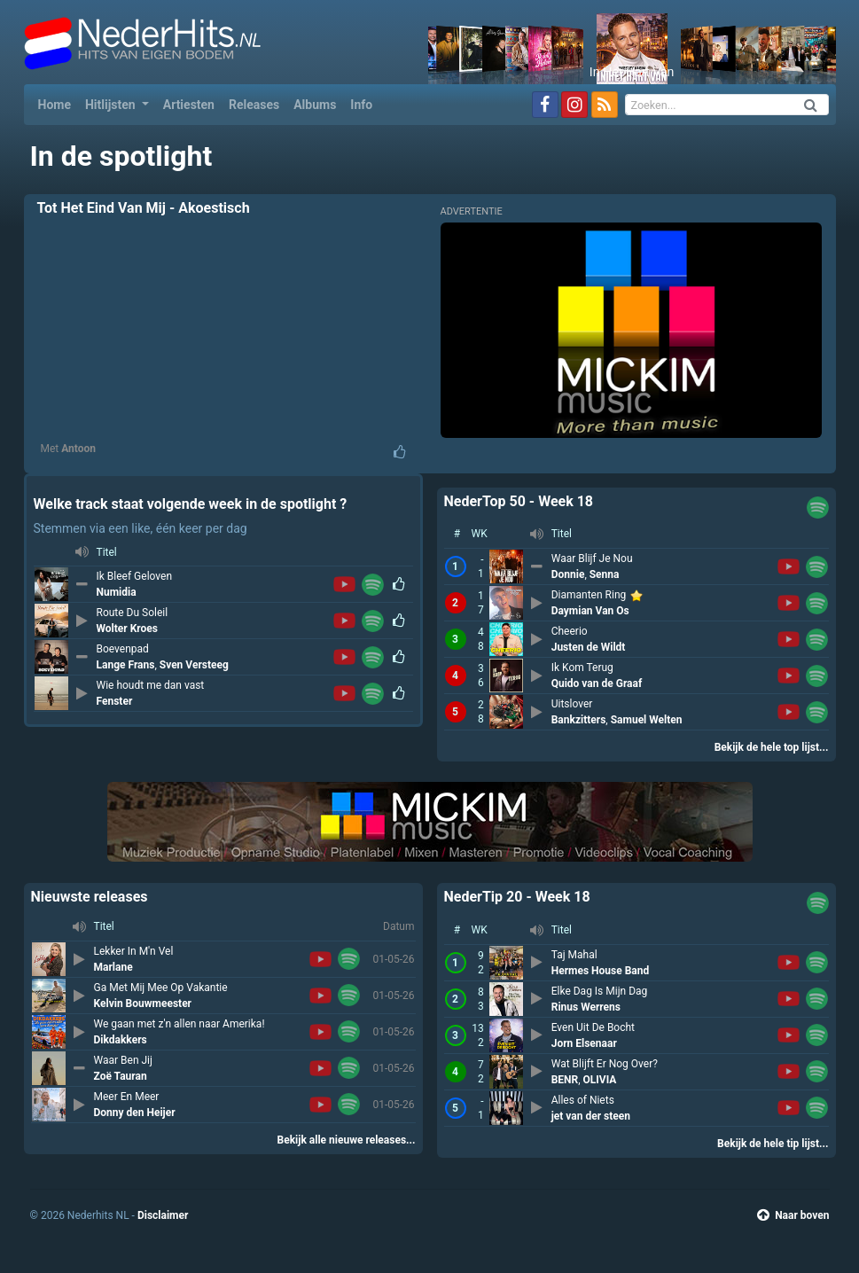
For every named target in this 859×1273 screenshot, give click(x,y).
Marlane (113, 967)
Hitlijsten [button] (111, 105)
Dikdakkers (120, 1040)
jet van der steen (590, 1116)
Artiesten (189, 105)
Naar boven (793, 1215)
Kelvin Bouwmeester (143, 1003)
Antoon (78, 448)
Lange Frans (126, 665)
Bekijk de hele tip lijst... (772, 1143)
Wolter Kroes (127, 628)
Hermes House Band (600, 971)
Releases (254, 105)
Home (58, 103)
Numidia (117, 592)
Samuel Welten (647, 720)
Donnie (568, 574)
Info (361, 105)
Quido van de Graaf (597, 683)
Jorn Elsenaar (584, 1043)
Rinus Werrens (586, 1007)
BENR (565, 1080)
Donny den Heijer (135, 1112)
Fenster (115, 701)
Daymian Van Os (590, 611)
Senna (605, 574)
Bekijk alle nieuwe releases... (346, 1140)
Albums (314, 105)
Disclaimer (162, 1215)
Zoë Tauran (120, 1076)
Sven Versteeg (194, 665)
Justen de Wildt (588, 647)
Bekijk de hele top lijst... (772, 747)
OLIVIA (600, 1080)
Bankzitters (578, 720)
